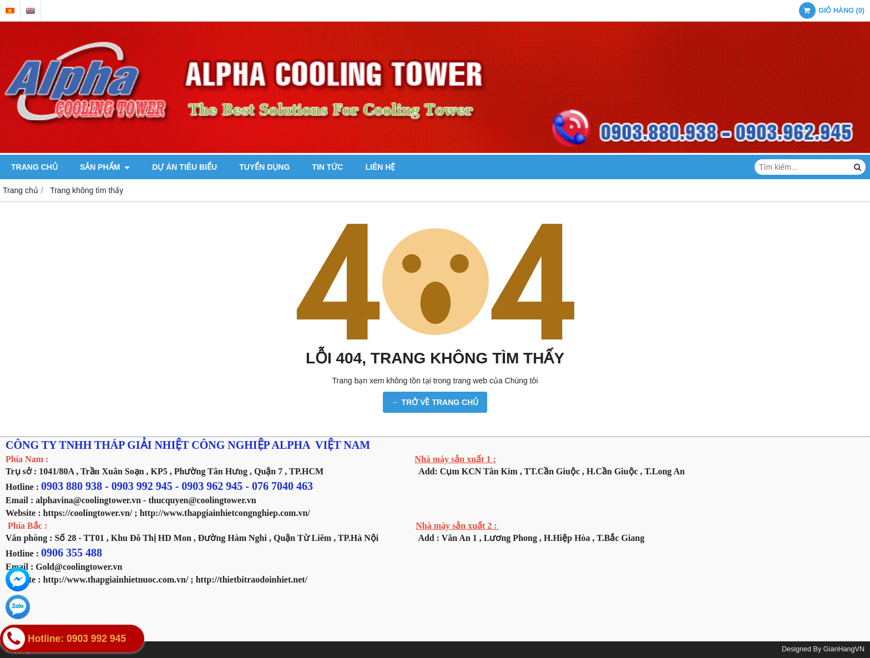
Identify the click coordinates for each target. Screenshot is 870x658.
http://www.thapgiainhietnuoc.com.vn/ (116, 579)
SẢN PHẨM (105, 167)
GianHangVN (843, 649)
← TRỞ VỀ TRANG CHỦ (435, 402)
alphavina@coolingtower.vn (88, 500)
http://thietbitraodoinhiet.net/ (251, 579)
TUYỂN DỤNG (264, 167)
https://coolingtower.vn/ (88, 513)
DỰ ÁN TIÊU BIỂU (184, 167)
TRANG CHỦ (34, 167)
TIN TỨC (327, 167)
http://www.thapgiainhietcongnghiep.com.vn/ (225, 513)
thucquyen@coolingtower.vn (202, 500)
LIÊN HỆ (380, 167)
